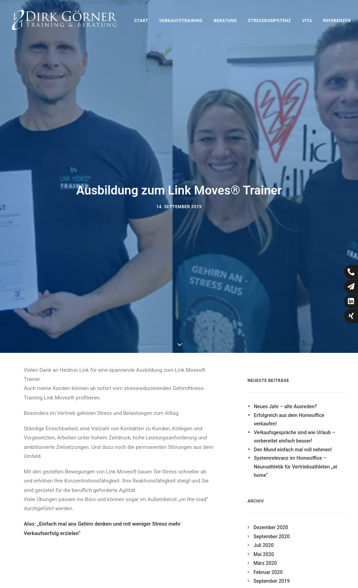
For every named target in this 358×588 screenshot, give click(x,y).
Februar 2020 (267, 566)
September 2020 (271, 531)
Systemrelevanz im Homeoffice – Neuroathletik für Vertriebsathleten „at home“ (295, 461)
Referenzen (337, 20)
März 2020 (265, 557)
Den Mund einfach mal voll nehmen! (293, 444)
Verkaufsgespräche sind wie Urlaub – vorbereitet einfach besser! (294, 431)
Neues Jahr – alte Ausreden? (285, 401)
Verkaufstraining (180, 20)
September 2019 (271, 575)
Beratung (225, 20)
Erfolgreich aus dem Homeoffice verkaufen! (289, 414)
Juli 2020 (263, 539)
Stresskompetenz (269, 20)
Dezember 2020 (270, 522)
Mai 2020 (263, 549)
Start (141, 20)
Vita (307, 20)
